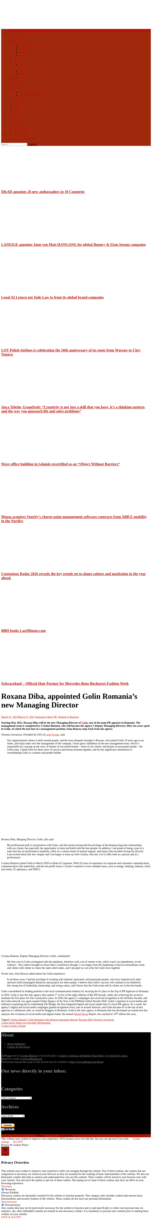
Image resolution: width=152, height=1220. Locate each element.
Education (24, 55)
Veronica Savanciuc (103, 1019)
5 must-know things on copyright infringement (26, 1022)
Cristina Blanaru (28, 1055)
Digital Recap (81, 1014)
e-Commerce (20, 36)
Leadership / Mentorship (32, 45)
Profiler (17, 67)
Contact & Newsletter (24, 138)
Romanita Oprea (44, 717)
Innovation (18, 85)
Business (11, 33)
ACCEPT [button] (18, 1141)
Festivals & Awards (23, 119)
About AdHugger (16, 135)
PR (14, 89)
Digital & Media (16, 122)
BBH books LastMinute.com (23, 631)
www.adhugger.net (32, 1058)
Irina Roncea (51, 1019)
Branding (18, 82)
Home (10, 30)
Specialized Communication (34, 92)
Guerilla (17, 107)
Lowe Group (52, 734)
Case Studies (25, 52)
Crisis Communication (31, 95)
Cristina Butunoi (18, 1019)
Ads (15, 116)
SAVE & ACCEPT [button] (11, 1217)
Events (16, 110)
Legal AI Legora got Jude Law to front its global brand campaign (52, 297)
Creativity (12, 113)
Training (23, 48)
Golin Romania (36, 1019)
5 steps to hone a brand (13, 1025)
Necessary (10, 1189)
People (22, 70)
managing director (68, 1019)
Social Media (20, 129)
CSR (15, 104)
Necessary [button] (6, 1186)
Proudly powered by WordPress (18, 1135)
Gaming (23, 64)
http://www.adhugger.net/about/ (87, 1061)
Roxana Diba (86, 1019)
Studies (17, 98)
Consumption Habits (24, 101)
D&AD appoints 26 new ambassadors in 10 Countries (43, 192)
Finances (17, 76)
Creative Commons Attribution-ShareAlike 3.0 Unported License (92, 1055)
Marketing (12, 79)
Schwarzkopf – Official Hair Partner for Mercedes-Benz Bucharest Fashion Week (65, 683)
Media (16, 126)
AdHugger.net (8, 1055)
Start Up (17, 39)
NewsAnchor (52, 1135)
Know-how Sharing (23, 42)
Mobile (17, 58)
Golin (85, 722)
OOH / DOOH (20, 132)
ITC (15, 61)
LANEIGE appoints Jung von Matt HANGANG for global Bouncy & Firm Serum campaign (73, 244)
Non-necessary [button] (9, 1201)
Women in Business (29, 73)
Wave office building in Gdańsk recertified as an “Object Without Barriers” (60, 464)
